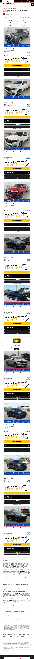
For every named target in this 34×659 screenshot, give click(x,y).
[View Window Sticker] (7, 48)
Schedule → (16, 349)
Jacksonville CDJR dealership (19, 613)
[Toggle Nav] (32, 4)
